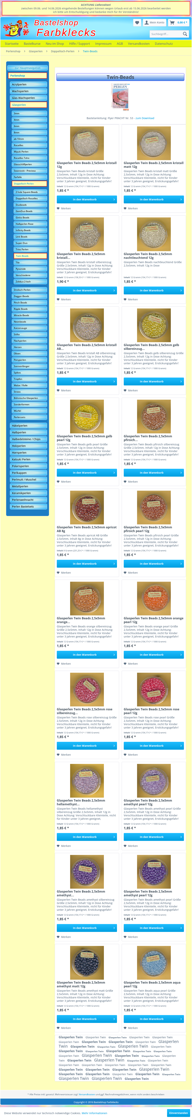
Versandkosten (139, 44)
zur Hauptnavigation (27, 68)
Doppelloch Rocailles (27, 198)
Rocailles (18, 145)
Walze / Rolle (21, 385)
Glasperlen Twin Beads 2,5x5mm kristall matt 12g (154, 165)
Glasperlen (19, 105)
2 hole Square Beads (27, 192)
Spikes (17, 372)
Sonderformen (21, 404)
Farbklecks (67, 32)
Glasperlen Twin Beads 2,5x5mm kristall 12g (87, 165)
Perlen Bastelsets (23, 506)
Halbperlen (19, 432)
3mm (16, 113)
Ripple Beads (21, 309)
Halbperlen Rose (24, 223)
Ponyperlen (20, 359)
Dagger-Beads (21, 296)
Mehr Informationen (94, 1113)
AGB (120, 44)
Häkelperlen (19, 425)
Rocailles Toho (21, 158)
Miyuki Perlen (21, 151)
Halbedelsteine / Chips (26, 439)
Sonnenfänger (21, 366)
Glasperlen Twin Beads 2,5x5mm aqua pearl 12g (152, 984)
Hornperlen (19, 452)
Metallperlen (20, 486)
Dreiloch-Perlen (22, 289)
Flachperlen (20, 340)
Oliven (17, 353)
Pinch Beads (20, 302)
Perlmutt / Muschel (24, 479)
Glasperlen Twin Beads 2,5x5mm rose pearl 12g (151, 711)
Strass (17, 391)
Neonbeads (20, 321)
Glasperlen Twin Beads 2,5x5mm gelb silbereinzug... (151, 347)
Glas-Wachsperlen (23, 98)
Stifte (17, 334)
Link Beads (21, 236)
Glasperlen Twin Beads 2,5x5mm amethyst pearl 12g (148, 802)
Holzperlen (19, 446)
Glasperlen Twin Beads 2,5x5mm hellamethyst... (81, 802)
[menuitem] (169, 34)
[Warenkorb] (178, 22)
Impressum (103, 44)
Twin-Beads (22, 256)
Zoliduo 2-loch (23, 281)
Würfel (17, 410)
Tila (18, 262)
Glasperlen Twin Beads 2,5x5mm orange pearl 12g (153, 620)
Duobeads (21, 204)
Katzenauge (20, 328)
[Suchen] (185, 34)
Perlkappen (19, 473)
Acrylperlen (19, 84)
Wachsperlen (20, 91)
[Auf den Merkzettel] (64, 208)
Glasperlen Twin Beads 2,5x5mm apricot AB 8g (87, 529)
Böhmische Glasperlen (26, 398)
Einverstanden (178, 1113)
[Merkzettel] (137, 22)
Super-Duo (21, 243)
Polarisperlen (20, 466)
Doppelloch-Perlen (24, 183)
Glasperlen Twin (71, 1037)
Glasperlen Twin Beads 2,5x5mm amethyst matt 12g (81, 984)
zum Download (145, 118)
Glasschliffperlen (23, 164)
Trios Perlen (22, 249)
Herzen (18, 347)
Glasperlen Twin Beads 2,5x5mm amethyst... (81, 893)
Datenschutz (164, 44)
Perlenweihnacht (22, 500)
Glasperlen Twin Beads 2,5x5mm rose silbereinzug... (84, 711)
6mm (16, 126)
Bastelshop (56, 23)
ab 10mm (19, 138)
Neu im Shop (55, 44)
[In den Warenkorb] (87, 199)
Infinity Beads (23, 230)
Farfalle (18, 177)
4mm (16, 119)
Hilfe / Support (79, 44)
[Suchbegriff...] (169, 34)
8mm (16, 132)
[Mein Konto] (154, 22)
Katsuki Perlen (21, 459)
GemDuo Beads (24, 211)
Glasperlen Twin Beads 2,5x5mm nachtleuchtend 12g (148, 256)
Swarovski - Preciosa (25, 170)
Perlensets (19, 417)
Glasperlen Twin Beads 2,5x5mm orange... (81, 620)
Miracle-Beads (21, 315)
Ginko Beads (22, 217)
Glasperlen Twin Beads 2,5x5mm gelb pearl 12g (84, 438)
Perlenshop (17, 75)
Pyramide (21, 268)
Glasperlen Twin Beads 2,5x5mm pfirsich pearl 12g (148, 529)
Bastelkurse (32, 44)
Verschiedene (23, 275)
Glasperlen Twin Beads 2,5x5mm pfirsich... (148, 438)
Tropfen (18, 379)
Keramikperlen (21, 493)
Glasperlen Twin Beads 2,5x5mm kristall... (81, 256)
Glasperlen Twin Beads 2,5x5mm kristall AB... (87, 347)
